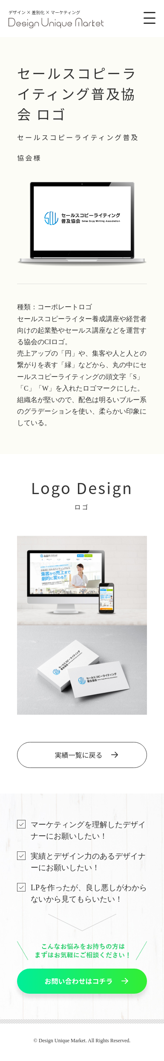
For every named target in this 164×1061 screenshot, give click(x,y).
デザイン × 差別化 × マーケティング (56, 19)
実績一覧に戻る (78, 755)
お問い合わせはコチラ (78, 981)
